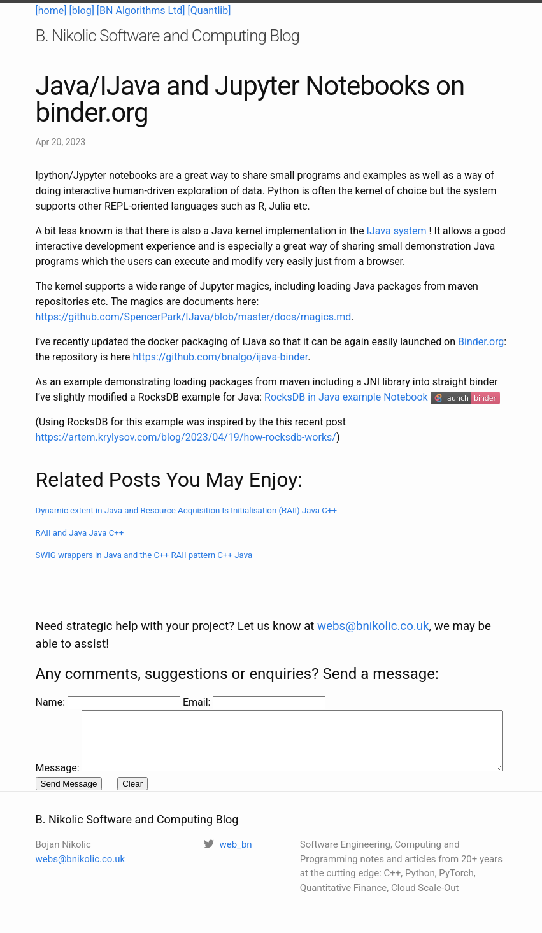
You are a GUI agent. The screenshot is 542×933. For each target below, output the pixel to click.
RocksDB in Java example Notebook (346, 397)
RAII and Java (80, 533)
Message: (58, 691)
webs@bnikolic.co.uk (373, 599)
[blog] (81, 10)
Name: (52, 675)
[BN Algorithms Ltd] (141, 10)
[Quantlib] (209, 10)
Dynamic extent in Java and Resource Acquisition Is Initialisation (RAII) (187, 510)
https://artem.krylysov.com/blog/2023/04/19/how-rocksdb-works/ (186, 437)
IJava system (397, 231)
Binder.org (481, 342)
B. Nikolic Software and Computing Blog (167, 35)
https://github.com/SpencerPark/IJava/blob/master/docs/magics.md (194, 317)
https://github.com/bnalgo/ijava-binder (220, 357)
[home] (51, 10)
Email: (198, 675)
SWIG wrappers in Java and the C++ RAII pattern (144, 555)
